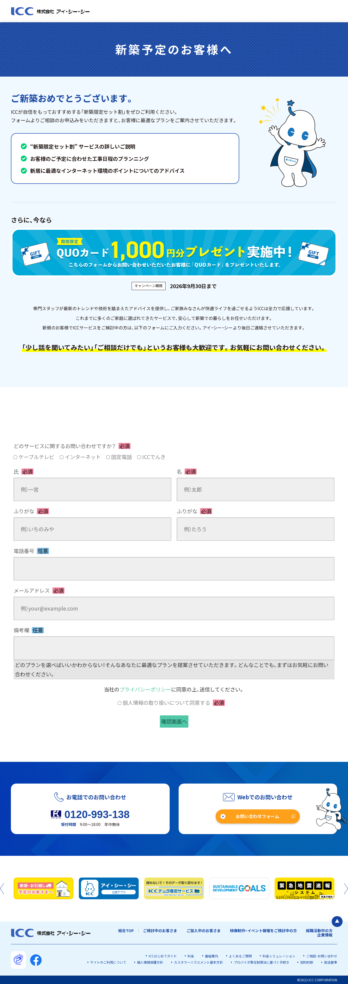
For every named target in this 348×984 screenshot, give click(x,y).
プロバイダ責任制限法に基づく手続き (261, 962)
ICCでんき (154, 457)
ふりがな (31, 511)
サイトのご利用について (108, 962)
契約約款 (306, 962)
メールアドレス (39, 590)
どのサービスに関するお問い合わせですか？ (72, 446)
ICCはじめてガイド (163, 956)
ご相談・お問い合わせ (321, 956)
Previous (2, 888)
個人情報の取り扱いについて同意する (174, 702)
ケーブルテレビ (36, 457)
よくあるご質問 (240, 956)
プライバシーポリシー (145, 689)
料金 (191, 956)
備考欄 (29, 630)
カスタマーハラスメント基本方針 (198, 962)
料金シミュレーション (279, 956)
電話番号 (31, 551)
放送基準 (330, 962)
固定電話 (121, 457)
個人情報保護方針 (150, 962)
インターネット (83, 457)
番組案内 (211, 956)
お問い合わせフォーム (257, 816)
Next (346, 888)
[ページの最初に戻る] (337, 921)
